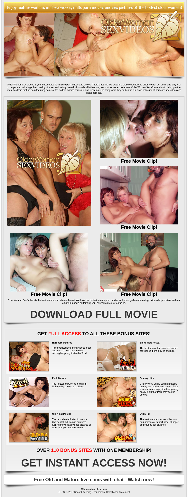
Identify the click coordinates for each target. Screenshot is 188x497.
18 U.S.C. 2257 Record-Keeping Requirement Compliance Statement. (94, 492)
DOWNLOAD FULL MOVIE (94, 314)
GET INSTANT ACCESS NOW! (94, 463)
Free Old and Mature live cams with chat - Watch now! (94, 479)
